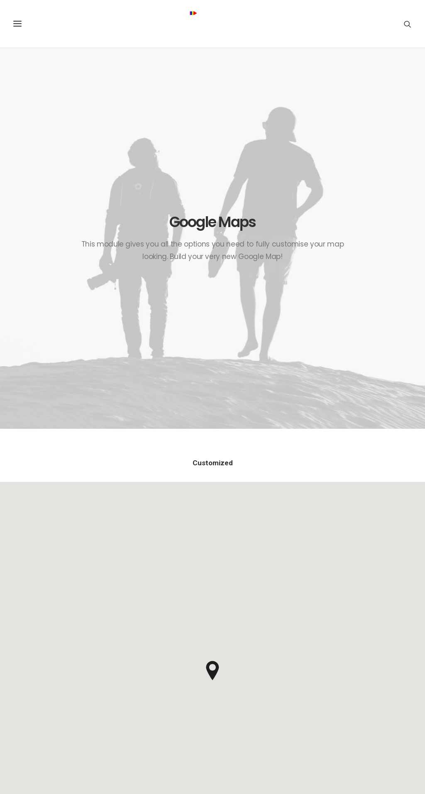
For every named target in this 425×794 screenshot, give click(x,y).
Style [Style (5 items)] (372, 723)
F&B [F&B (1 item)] (396, 643)
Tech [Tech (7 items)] (395, 723)
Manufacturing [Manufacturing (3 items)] (357, 670)
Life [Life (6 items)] (391, 657)
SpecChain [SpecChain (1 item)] (351, 710)
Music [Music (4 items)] (395, 670)
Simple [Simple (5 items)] (392, 696)
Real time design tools (258, 665)
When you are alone (254, 655)
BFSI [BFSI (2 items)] (343, 617)
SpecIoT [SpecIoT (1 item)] (384, 710)
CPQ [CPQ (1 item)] (343, 630)
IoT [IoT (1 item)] (372, 657)
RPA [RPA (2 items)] (342, 683)
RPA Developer (140, 614)
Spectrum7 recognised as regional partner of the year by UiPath (158, 665)
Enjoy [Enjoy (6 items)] (373, 643)
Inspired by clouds (253, 635)
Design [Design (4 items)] (346, 643)
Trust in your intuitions (258, 614)
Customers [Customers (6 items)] (373, 630)
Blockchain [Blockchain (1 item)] (373, 617)
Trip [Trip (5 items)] (371, 736)
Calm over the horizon (258, 625)
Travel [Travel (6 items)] (346, 736)
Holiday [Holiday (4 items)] (347, 657)
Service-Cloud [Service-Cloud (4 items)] (355, 696)
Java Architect (140, 635)
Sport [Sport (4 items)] (346, 723)
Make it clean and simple (261, 645)
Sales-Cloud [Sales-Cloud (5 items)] (373, 683)
